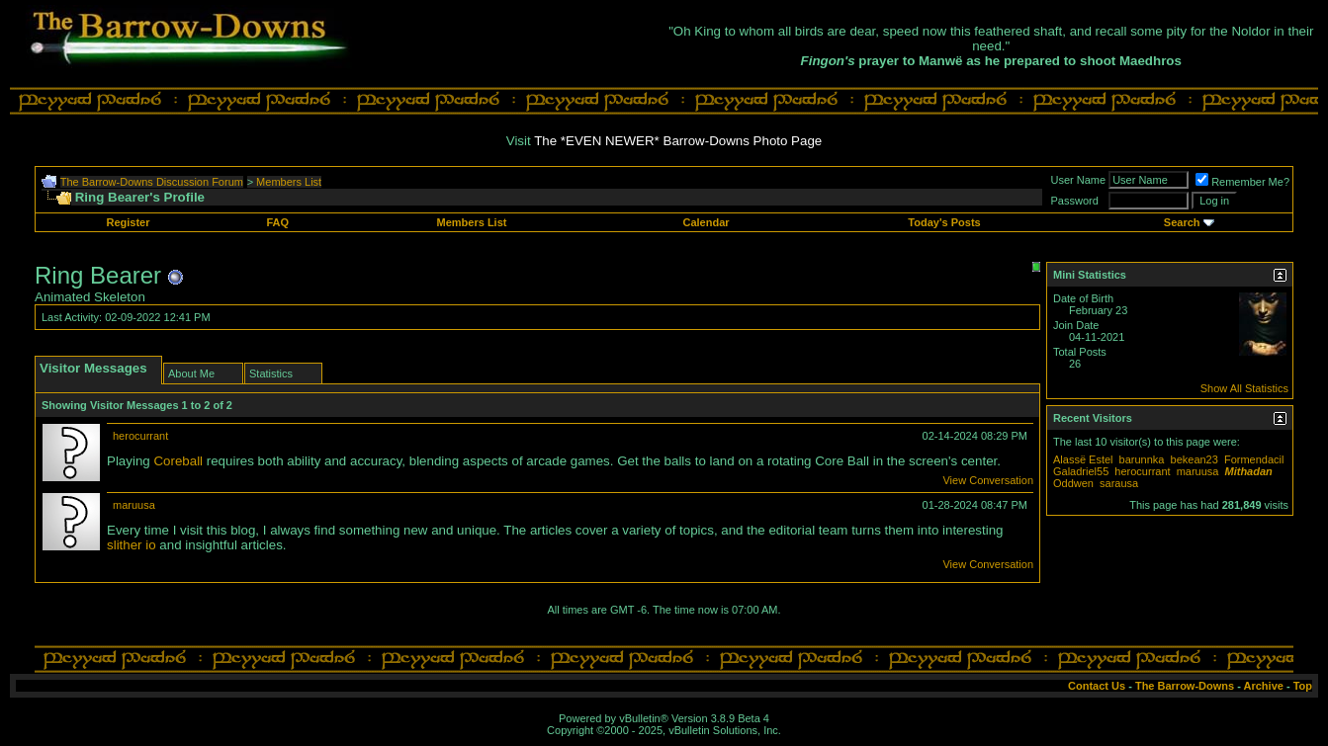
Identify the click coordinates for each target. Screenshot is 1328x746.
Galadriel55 (1080, 471)
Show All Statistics (1244, 388)
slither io (131, 545)
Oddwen (1073, 483)
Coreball (178, 461)
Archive (1264, 686)
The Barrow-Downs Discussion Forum (151, 182)
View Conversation (987, 480)
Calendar (705, 222)
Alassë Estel (1083, 459)
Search (1182, 222)
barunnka (1142, 459)
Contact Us (1096, 686)
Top (1302, 686)
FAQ (278, 222)
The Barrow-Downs (1184, 686)
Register (128, 222)
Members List (288, 182)
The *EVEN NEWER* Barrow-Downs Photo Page (678, 140)
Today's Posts (944, 222)
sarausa (1119, 483)
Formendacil (1254, 459)
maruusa (134, 505)
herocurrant (140, 436)
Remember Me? (1242, 182)
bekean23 (1194, 459)
